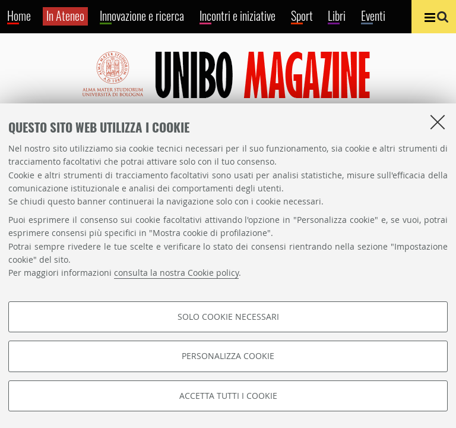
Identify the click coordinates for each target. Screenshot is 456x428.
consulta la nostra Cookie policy (176, 272)
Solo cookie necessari (228, 316)
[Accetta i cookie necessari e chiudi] (437, 121)
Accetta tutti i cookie (228, 395)
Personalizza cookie (228, 355)
